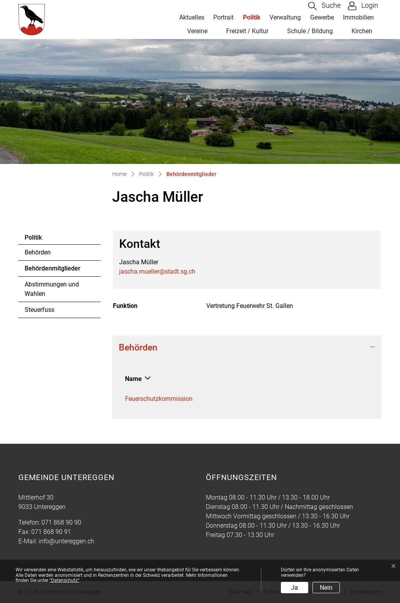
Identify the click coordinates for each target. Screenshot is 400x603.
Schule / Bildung (310, 31)
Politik (252, 17)
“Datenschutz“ (64, 580)
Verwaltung (285, 17)
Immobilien (358, 17)
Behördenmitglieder (52, 270)
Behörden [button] (138, 347)
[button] (324, 6)
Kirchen (362, 31)
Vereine (197, 31)
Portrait (223, 17)
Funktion (302, 378)
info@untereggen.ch (66, 541)
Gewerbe (322, 17)
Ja (294, 587)
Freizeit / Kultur (247, 31)
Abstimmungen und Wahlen (52, 289)
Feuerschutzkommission (159, 398)
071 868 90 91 (51, 531)
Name (133, 378)
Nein (326, 587)
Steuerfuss (39, 309)
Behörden (38, 252)
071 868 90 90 (61, 522)
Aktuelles (191, 17)
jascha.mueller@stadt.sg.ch (157, 271)
